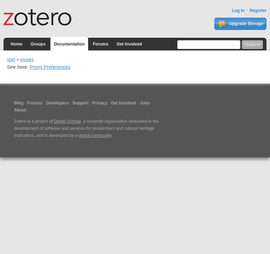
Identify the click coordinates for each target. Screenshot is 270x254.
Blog (19, 103)
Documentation (69, 44)
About (20, 110)
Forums (100, 44)
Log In (238, 10)
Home (16, 44)
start (11, 59)
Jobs (144, 103)
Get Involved (129, 44)
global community (95, 135)
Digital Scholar (67, 121)
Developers (57, 103)
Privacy (99, 103)
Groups (38, 44)
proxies (27, 59)
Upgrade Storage (240, 24)
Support (80, 103)
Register (258, 10)
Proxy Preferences (50, 67)
